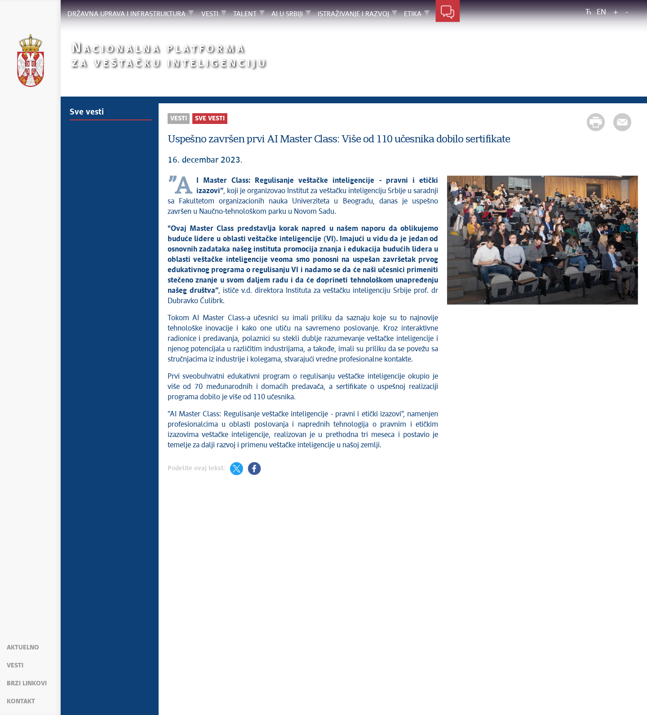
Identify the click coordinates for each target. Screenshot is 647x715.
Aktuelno (23, 647)
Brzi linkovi (27, 683)
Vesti (15, 665)
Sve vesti (87, 112)
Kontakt (21, 701)
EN (601, 12)
